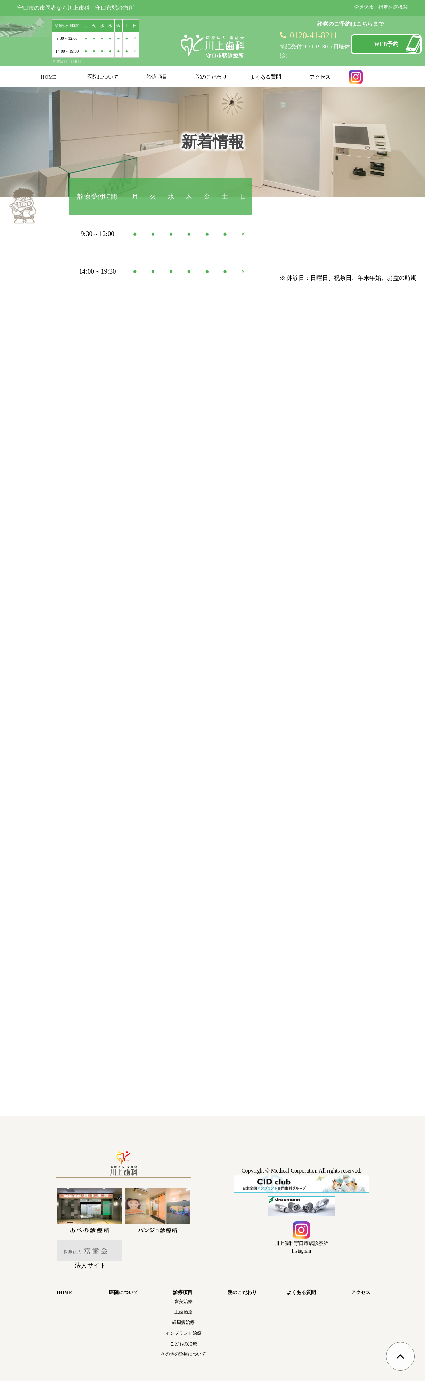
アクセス (320, 77)
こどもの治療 (183, 1343)
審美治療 (183, 1301)
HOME (48, 77)
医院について (102, 77)
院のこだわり (211, 77)
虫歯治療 (183, 1312)
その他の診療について (183, 1354)
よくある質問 (265, 77)
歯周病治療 (183, 1322)
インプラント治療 (183, 1333)
